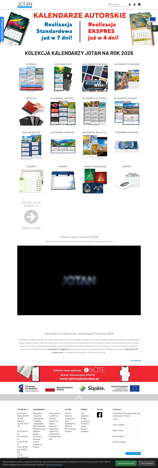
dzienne (52, 424)
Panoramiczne (54, 413)
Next (149, 27)
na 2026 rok (53, 416)
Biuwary (63, 166)
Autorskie (31, 64)
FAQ (82, 413)
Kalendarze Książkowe (95, 64)
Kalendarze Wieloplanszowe (95, 132)
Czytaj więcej (135, 360)
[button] (110, 4)
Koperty (126, 166)
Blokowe (31, 166)
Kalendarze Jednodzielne (127, 98)
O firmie (68, 413)
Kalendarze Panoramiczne (63, 132)
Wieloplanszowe (39, 429)
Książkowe (37, 416)
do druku (52, 418)
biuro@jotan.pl (22, 457)
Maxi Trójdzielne (31, 132)
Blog (67, 421)
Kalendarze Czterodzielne (95, 98)
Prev (9, 27)
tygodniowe (53, 421)
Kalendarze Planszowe (127, 64)
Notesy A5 (31, 98)
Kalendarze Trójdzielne (63, 98)
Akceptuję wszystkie (126, 463)
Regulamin (85, 416)
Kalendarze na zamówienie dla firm (55, 436)
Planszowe (37, 413)
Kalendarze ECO (63, 64)
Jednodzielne (38, 424)
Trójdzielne (37, 421)
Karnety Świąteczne (95, 166)
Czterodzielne (38, 418)
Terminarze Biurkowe (126, 132)
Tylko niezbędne (146, 463)
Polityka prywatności (53, 464)
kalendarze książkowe (58, 349)
